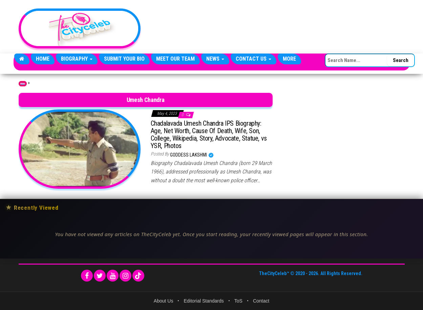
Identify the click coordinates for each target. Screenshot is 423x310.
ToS (238, 301)
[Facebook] (87, 276)
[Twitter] (100, 276)
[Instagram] (125, 276)
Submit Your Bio (124, 59)
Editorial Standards (204, 301)
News (215, 59)
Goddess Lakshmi (189, 155)
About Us (163, 301)
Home (42, 59)
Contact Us (253, 59)
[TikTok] (138, 276)
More (289, 59)
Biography (76, 59)
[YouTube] (113, 276)
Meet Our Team (175, 59)
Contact (261, 301)
